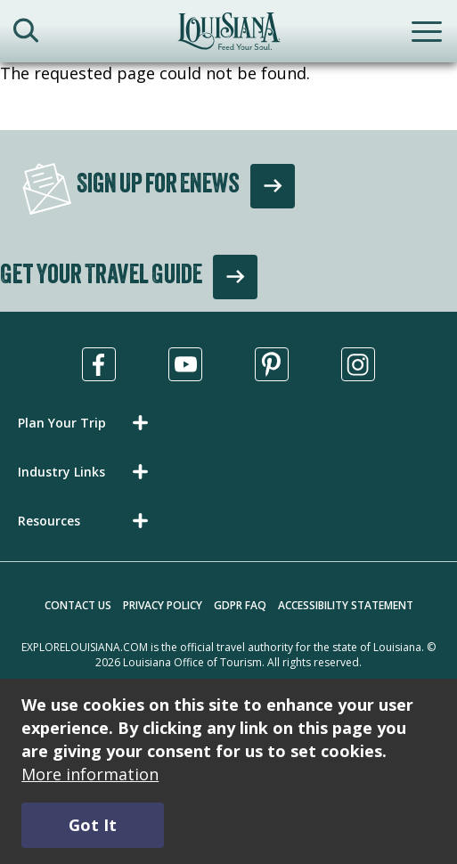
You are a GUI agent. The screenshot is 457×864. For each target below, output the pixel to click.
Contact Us (78, 605)
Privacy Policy (162, 605)
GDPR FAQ (240, 605)
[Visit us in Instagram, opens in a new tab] (358, 364)
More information (90, 774)
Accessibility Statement (345, 605)
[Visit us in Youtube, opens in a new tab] (185, 364)
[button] (86, 422)
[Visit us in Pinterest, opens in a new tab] (272, 364)
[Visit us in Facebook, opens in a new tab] (99, 364)
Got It (93, 824)
